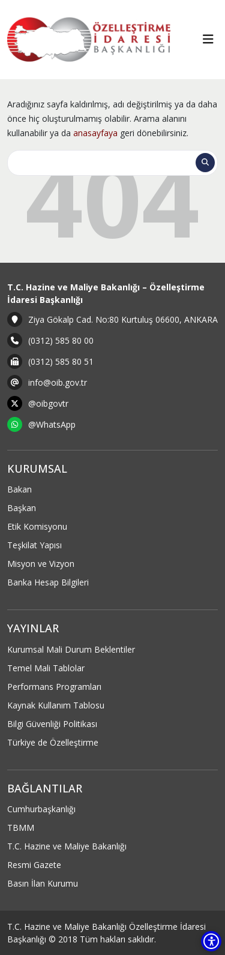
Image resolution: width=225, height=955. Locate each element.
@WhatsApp (52, 424)
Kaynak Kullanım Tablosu (55, 705)
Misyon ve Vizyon (40, 563)
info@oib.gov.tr (57, 382)
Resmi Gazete (34, 864)
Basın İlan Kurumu (42, 883)
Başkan (21, 507)
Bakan (19, 489)
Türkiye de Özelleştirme (52, 742)
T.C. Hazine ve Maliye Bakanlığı (67, 846)
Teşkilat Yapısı (34, 545)
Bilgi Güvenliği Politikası (52, 723)
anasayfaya (95, 133)
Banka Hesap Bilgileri (48, 582)
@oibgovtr (48, 403)
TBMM (20, 827)
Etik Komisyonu (37, 526)
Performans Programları (54, 686)
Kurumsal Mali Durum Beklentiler (71, 649)
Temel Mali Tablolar (46, 668)
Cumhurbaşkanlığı (41, 809)
